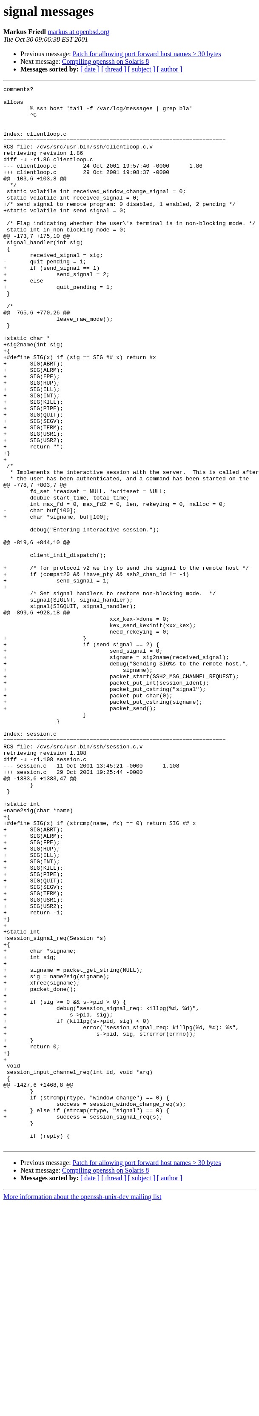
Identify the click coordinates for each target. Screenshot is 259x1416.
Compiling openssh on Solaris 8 (105, 61)
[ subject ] (141, 69)
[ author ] (169, 69)
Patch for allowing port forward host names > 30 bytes (147, 53)
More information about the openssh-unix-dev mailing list (82, 1408)
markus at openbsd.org (78, 31)
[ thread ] (113, 69)
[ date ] (90, 69)
